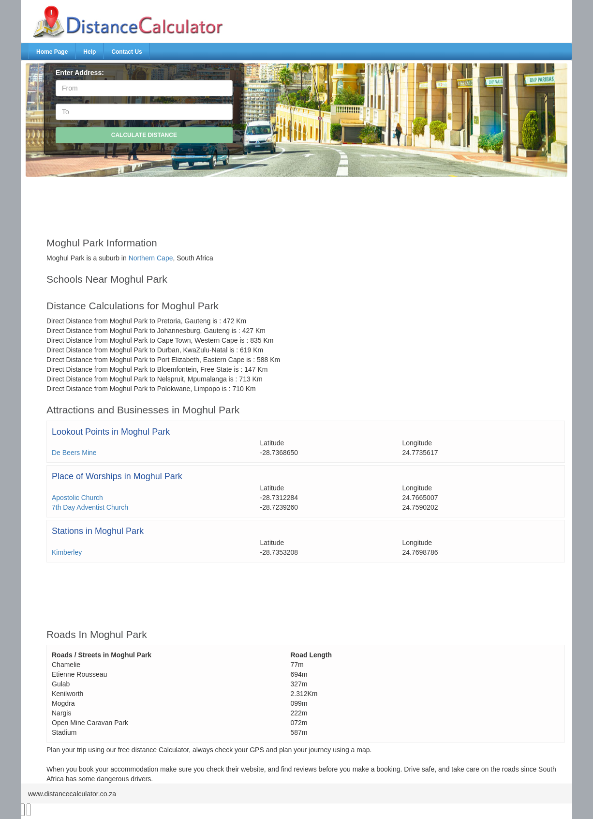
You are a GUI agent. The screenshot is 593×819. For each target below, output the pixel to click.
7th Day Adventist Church (90, 507)
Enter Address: (80, 72)
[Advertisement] (273, 202)
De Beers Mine (74, 452)
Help (89, 51)
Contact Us (126, 51)
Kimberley (67, 552)
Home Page (52, 51)
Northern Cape (151, 258)
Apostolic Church (77, 497)
